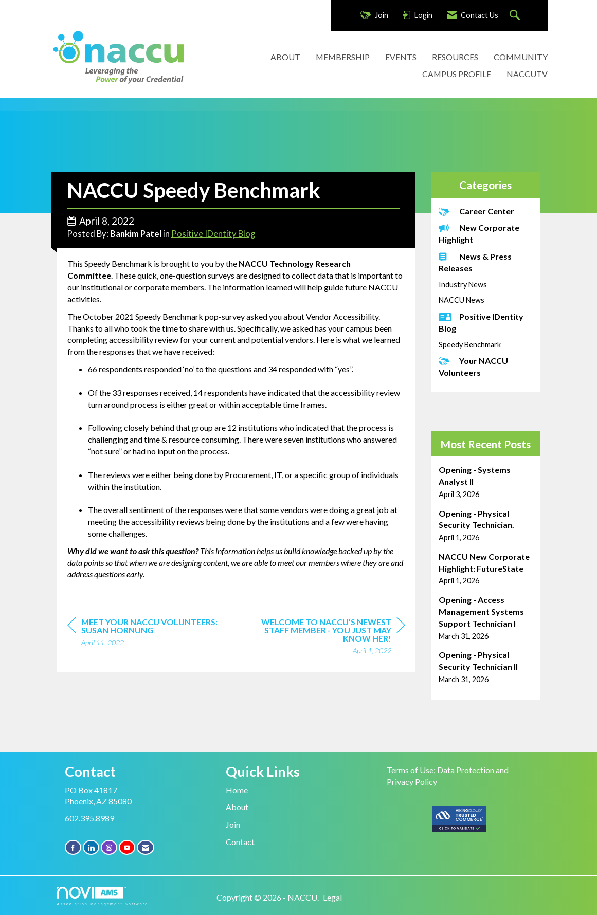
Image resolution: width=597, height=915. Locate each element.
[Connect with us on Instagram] (109, 847)
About (237, 807)
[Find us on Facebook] (73, 847)
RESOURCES (455, 57)
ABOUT (285, 57)
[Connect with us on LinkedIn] (91, 847)
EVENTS (401, 57)
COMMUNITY (521, 57)
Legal (332, 897)
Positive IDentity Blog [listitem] (481, 322)
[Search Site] (516, 15)
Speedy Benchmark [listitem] (470, 344)
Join (233, 824)
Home (237, 790)
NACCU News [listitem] (461, 300)
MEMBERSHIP (343, 57)
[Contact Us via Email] (145, 847)
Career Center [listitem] (476, 211)
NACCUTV (527, 74)
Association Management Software (103, 896)
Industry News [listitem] (463, 284)
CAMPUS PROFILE (456, 74)
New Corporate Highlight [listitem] (479, 233)
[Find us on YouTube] (127, 847)
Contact (240, 842)
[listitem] (486, 482)
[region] (328, 637)
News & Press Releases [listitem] (475, 262)
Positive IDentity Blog (213, 234)
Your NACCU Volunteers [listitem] (473, 366)
